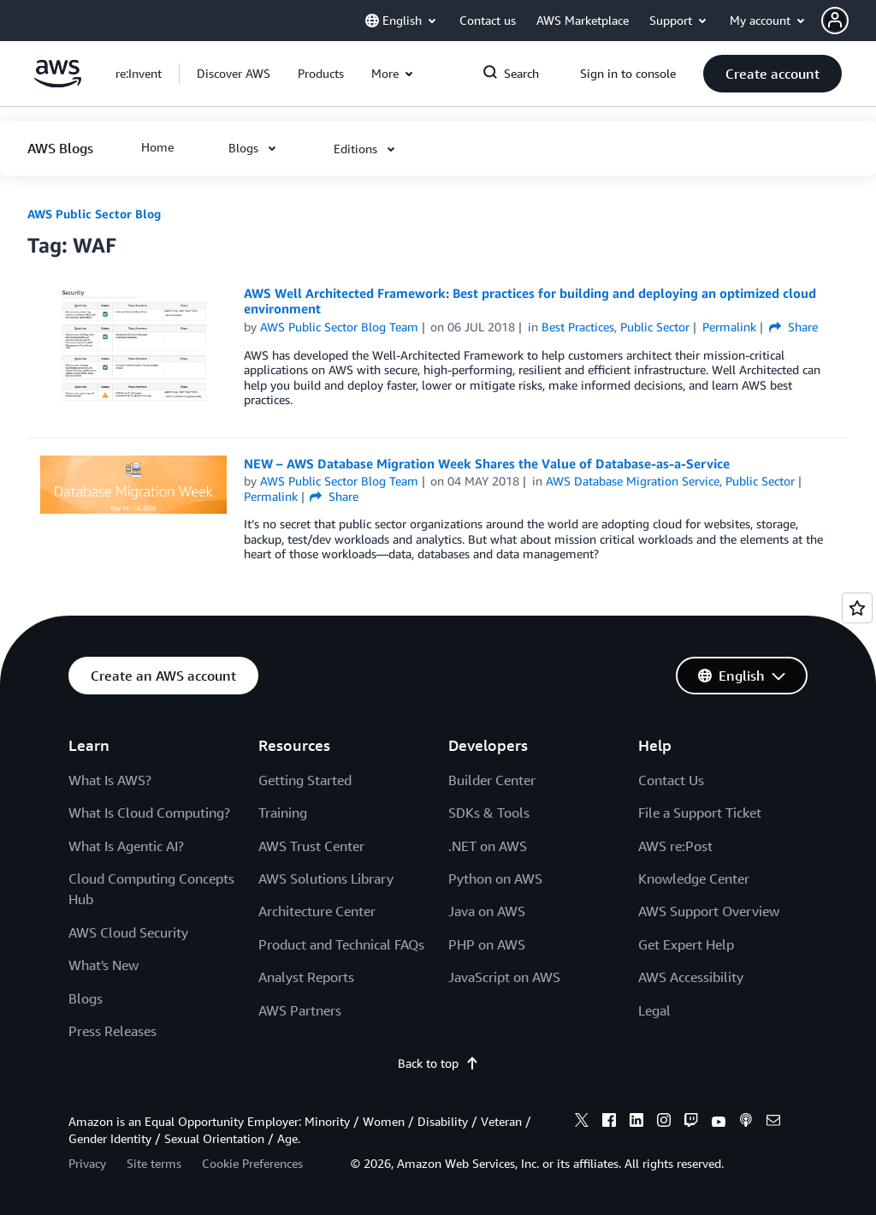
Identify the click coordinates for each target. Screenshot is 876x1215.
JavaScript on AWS (504, 977)
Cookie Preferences (252, 1163)
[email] (773, 1122)
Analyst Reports (306, 977)
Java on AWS (486, 911)
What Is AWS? (109, 780)
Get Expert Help (686, 944)
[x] (582, 1122)
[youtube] (718, 1122)
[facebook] (609, 1122)
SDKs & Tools (489, 812)
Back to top (438, 1063)
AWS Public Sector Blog (94, 213)
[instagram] (664, 1122)
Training (282, 812)
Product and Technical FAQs (341, 944)
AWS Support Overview (708, 911)
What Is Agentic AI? (126, 846)
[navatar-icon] (835, 20)
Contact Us (671, 780)
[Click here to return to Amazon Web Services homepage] (57, 82)
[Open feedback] (857, 608)
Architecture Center (317, 911)
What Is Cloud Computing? (149, 812)
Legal (654, 1010)
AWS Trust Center (311, 846)
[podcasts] (746, 1122)
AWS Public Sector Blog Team (339, 326)
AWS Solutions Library (326, 878)
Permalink (729, 326)
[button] (848, 20)
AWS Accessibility (690, 977)
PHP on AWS (486, 944)
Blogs (85, 998)
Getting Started (305, 780)
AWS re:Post (675, 846)
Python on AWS (495, 878)
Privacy (87, 1163)
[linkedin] (636, 1122)
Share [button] (793, 326)
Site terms (154, 1163)
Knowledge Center (693, 878)
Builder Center (492, 780)
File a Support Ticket (699, 812)
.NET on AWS (487, 846)
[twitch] (691, 1122)
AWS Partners (299, 1010)
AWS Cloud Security (128, 932)
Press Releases (112, 1030)
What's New (103, 965)
